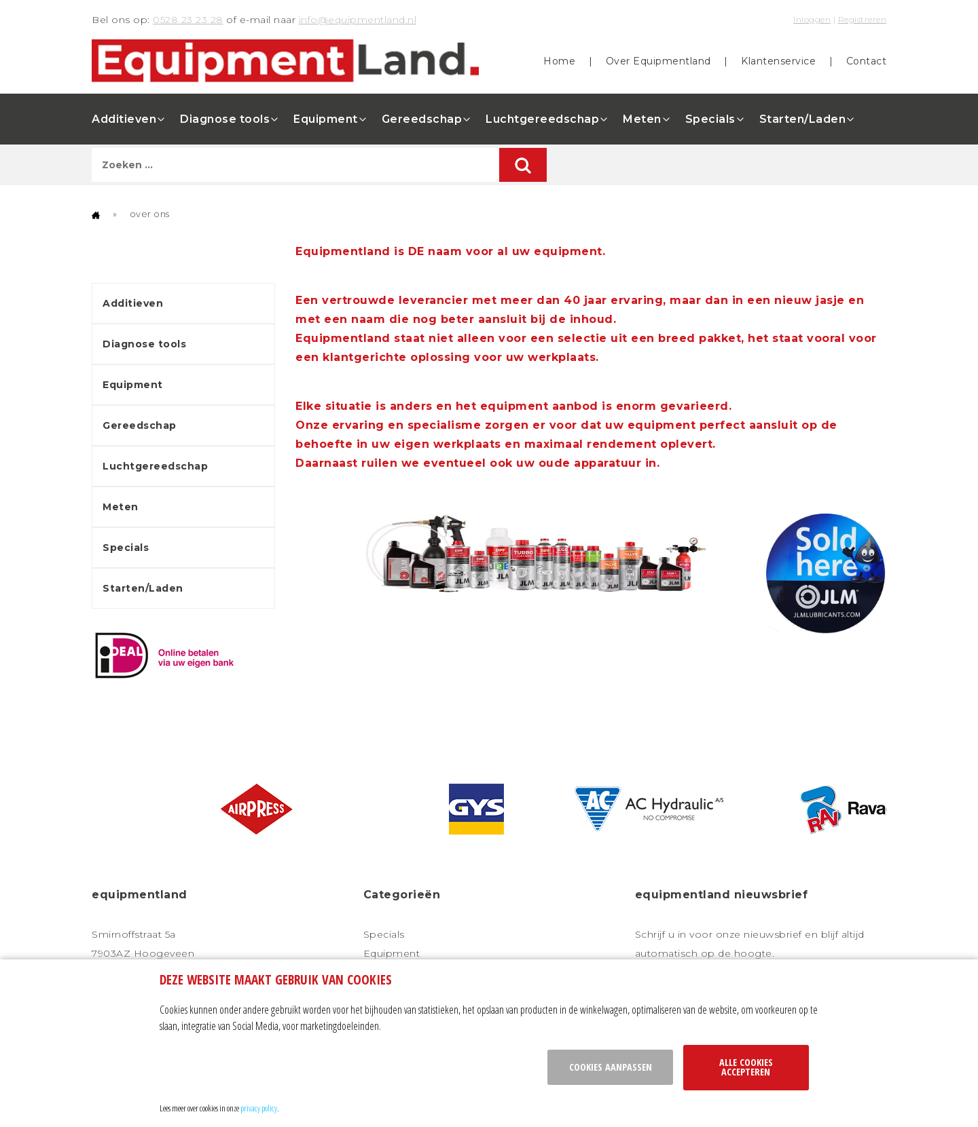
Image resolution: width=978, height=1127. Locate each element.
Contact (866, 61)
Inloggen (812, 19)
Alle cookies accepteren (746, 1067)
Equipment (325, 119)
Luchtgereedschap (542, 119)
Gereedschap (422, 119)
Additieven (124, 119)
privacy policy (258, 1108)
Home (559, 61)
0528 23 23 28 (188, 20)
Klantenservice (778, 61)
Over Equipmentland (658, 61)
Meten (642, 119)
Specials (710, 119)
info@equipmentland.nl (358, 20)
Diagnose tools (225, 119)
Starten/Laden (802, 119)
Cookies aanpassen (610, 1067)
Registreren (862, 19)
